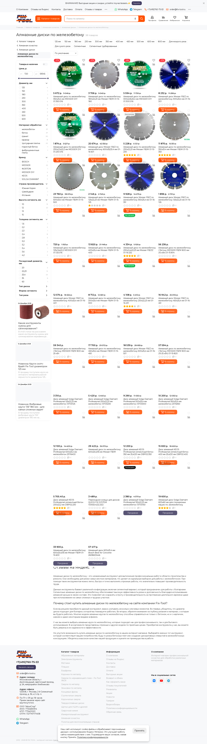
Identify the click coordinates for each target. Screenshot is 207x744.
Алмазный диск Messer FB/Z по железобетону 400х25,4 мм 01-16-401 (69, 300)
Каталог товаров (33, 27)
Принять (139, 730)
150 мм (67, 41)
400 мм (119, 41)
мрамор (35, 140)
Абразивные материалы (72, 655)
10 (35, 204)
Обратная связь (113, 712)
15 (35, 214)
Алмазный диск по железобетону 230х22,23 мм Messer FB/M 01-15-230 (139, 149)
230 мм (88, 41)
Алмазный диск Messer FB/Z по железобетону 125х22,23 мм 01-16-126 (174, 199)
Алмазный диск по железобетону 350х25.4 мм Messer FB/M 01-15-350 (174, 149)
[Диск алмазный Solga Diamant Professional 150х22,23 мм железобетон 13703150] (139, 478)
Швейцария (35, 192)
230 (35, 98)
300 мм (98, 41)
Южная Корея (35, 188)
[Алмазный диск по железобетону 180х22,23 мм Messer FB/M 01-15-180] (104, 74)
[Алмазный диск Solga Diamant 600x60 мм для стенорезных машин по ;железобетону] (174, 478)
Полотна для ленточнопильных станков (80, 722)
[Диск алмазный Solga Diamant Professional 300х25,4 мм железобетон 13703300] (139, 377)
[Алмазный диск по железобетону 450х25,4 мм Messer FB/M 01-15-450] (104, 326)
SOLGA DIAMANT (35, 179)
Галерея (110, 700)
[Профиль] (152, 19)
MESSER (35, 165)
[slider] (19, 78)
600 (35, 119)
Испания (35, 195)
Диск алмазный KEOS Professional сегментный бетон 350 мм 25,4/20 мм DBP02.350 (138, 451)
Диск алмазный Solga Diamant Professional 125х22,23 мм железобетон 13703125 (68, 401)
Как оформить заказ (115, 682)
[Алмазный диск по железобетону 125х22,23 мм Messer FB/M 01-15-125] (104, 175)
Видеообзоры (113, 704)
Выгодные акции (114, 674)
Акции (109, 693)
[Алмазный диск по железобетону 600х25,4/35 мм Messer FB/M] (104, 427)
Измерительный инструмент (75, 714)
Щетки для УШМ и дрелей (74, 707)
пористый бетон (35, 147)
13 (35, 211)
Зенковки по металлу (71, 688)
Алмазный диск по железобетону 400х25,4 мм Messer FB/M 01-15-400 (104, 250)
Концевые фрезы (69, 692)
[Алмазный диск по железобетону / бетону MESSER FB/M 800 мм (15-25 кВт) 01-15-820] (174, 326)
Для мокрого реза (177, 41)
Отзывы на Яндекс (40, 9)
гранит (35, 136)
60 (35, 281)
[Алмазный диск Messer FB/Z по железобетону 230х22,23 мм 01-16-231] (139, 276)
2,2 (35, 227)
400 (35, 108)
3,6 (35, 251)
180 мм (77, 41)
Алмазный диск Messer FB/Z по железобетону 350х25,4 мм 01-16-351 (139, 199)
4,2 (35, 255)
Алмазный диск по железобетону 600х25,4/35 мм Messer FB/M (104, 450)
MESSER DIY (35, 172)
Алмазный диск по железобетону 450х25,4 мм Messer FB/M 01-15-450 (104, 351)
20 (35, 267)
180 (35, 94)
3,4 (35, 248)
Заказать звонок (26, 667)
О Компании (22, 9)
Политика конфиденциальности (121, 708)
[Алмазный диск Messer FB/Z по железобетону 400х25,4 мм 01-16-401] (69, 276)
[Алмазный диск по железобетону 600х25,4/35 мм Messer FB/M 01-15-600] (69, 528)
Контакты (56, 9)
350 (35, 105)
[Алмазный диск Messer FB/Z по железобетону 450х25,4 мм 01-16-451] (174, 276)
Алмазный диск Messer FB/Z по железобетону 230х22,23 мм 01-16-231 (138, 300)
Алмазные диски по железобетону (28, 55)
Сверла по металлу (70, 684)
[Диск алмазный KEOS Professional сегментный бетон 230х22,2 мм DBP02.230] (69, 478)
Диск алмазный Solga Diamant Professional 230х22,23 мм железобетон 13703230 (103, 401)
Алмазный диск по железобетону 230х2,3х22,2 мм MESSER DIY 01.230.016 (69, 149)
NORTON (35, 169)
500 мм (140, 41)
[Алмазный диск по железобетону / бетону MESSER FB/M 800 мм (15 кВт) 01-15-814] (174, 225)
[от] (28, 74)
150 (35, 91)
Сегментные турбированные (103, 46)
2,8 (35, 237)
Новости (110, 697)
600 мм (150, 41)
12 (35, 208)
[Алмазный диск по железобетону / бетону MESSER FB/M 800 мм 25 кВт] (69, 326)
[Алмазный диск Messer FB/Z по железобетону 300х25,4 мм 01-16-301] (174, 74)
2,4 (35, 234)
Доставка (67, 9)
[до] (43, 74)
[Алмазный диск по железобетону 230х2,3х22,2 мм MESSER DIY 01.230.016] (69, 125)
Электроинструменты (71, 659)
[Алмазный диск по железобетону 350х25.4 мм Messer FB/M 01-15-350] (174, 125)
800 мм (161, 41)
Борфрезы (66, 670)
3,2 (35, 244)
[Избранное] (175, 19)
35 (35, 278)
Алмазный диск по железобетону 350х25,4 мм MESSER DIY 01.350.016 (69, 99)
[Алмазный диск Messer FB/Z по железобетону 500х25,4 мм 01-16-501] (139, 326)
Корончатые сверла (70, 699)
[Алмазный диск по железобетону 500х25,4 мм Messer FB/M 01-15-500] (69, 175)
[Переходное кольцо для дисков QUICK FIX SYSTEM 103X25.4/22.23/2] (104, 478)
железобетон (35, 129)
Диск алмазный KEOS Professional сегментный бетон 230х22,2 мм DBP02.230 (68, 502)
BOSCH (35, 162)
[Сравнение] (163, 19)
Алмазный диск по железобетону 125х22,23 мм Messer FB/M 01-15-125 (104, 199)
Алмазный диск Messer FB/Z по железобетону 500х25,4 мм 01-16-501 (139, 351)
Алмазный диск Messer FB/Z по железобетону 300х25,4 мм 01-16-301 (174, 99)
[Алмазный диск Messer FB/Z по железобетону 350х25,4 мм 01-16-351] (139, 175)
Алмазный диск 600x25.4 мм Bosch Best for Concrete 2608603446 (101, 552)
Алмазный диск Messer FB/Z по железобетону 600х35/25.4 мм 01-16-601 (104, 149)
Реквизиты (111, 689)
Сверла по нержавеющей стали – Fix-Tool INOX (81, 679)
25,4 (35, 274)
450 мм (130, 41)
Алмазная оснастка (51, 27)
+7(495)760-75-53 (154, 9)
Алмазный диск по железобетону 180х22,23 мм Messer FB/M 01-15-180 (104, 99)
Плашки (65, 667)
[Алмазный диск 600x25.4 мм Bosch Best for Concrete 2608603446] (104, 528)
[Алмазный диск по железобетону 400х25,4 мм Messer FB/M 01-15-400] (104, 225)
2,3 (35, 230)
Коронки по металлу (71, 674)
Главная (19, 27)
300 (35, 101)
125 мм (58, 41)
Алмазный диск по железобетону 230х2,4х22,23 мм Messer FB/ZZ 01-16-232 (139, 250)
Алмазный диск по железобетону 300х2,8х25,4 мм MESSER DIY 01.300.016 (139, 99)
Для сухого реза (62, 46)
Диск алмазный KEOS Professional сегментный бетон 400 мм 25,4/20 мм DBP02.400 (173, 451)
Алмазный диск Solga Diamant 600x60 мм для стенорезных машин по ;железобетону (173, 502)
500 (35, 115)
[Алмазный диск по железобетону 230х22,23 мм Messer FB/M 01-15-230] (139, 125)
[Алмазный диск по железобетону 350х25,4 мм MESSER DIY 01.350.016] (69, 74)
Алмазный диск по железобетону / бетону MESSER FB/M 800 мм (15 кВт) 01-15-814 (174, 250)
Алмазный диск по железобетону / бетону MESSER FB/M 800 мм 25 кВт (69, 351)
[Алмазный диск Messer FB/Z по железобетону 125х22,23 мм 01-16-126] (174, 175)
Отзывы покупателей (116, 685)
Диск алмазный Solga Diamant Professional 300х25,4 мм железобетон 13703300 (138, 401)
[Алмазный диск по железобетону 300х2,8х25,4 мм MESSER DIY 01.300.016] (139, 74)
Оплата (78, 9)
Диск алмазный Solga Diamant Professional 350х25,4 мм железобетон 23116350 (173, 401)
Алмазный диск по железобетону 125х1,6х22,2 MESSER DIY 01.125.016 (69, 250)
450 (35, 112)
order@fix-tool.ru (177, 9)
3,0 (35, 241)
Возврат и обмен (114, 678)
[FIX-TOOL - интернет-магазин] (24, 18)
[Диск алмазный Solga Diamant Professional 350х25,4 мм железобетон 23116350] (174, 377)
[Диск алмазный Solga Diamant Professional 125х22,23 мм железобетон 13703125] (69, 377)
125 (35, 87)
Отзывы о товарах (93, 9)
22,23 (35, 271)
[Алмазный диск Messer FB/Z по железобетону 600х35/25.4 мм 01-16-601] (104, 125)
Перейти (136, 3)
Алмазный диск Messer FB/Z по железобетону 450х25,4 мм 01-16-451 (174, 300)
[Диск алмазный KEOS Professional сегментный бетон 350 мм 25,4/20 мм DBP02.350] (139, 427)
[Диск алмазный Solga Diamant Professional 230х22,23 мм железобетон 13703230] (104, 377)
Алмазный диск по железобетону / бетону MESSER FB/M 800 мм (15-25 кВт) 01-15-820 (174, 351)
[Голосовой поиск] (135, 18)
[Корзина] (186, 19)
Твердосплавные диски (72, 703)
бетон (35, 133)
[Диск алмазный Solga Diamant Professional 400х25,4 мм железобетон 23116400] (69, 427)
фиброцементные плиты (35, 151)
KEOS (35, 176)
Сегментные (80, 46)
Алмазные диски (69, 27)
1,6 (35, 224)
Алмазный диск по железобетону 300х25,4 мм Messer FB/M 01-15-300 (104, 300)
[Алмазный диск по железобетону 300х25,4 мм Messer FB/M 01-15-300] (104, 276)
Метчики (65, 663)
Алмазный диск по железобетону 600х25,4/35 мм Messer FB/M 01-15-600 (69, 552)
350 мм (109, 41)
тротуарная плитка (35, 143)
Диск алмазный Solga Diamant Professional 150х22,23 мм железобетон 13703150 (138, 502)
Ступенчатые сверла (71, 695)
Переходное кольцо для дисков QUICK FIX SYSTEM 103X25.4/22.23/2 (103, 502)
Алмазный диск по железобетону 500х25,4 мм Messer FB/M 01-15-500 (69, 199)
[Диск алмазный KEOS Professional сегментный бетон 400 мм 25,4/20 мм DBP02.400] (174, 427)
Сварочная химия (69, 710)
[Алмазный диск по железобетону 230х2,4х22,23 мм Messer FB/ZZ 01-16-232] (139, 225)
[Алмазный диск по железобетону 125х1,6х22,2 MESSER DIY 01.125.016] (69, 225)
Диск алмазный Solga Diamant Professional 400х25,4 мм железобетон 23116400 (68, 451)
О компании (112, 655)
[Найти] (141, 18)
